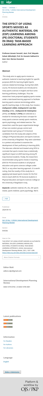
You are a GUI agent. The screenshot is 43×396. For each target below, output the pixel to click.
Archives (12, 8)
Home (4, 8)
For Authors (7, 344)
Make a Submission (12, 372)
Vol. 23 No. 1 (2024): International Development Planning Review (18, 11)
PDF (6, 199)
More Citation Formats (12, 257)
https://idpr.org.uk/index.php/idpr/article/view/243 (20, 253)
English (6, 362)
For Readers (7, 341)
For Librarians (8, 348)
